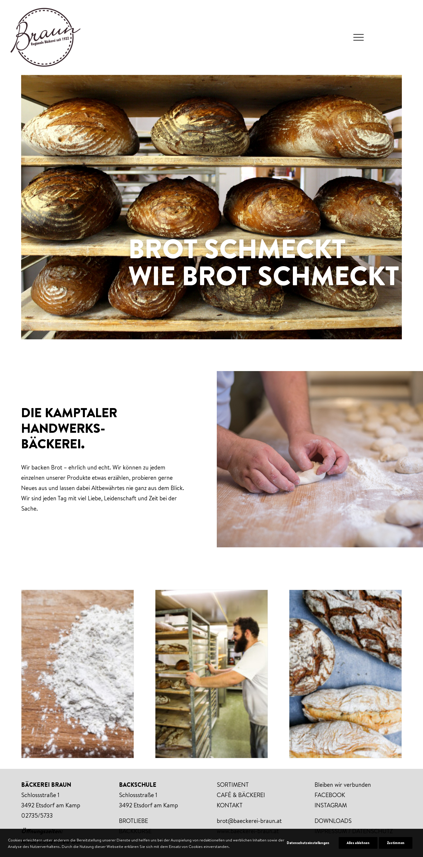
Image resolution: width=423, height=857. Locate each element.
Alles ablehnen (358, 850)
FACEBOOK (330, 795)
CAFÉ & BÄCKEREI (241, 795)
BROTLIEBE (133, 821)
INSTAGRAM (331, 805)
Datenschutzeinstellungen (308, 850)
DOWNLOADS (333, 821)
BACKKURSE (135, 831)
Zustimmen (395, 850)
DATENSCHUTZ (372, 831)
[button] (358, 37)
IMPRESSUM (331, 831)
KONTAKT (230, 805)
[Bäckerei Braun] (45, 37)
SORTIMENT (233, 785)
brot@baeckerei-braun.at (249, 821)
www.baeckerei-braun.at (248, 831)
